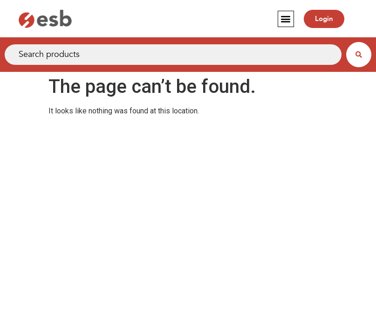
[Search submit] (358, 54)
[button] (286, 19)
